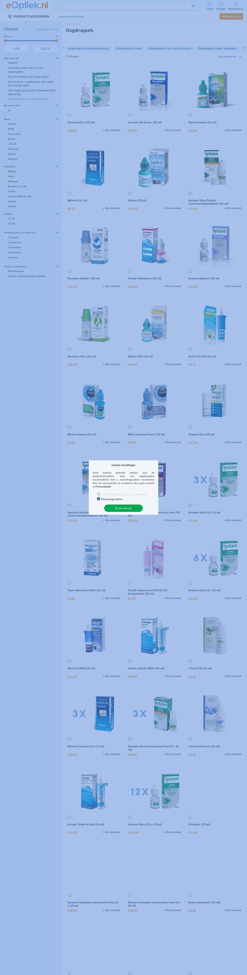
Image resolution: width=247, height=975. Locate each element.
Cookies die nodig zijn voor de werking (124, 494)
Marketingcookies (112, 499)
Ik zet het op (123, 508)
